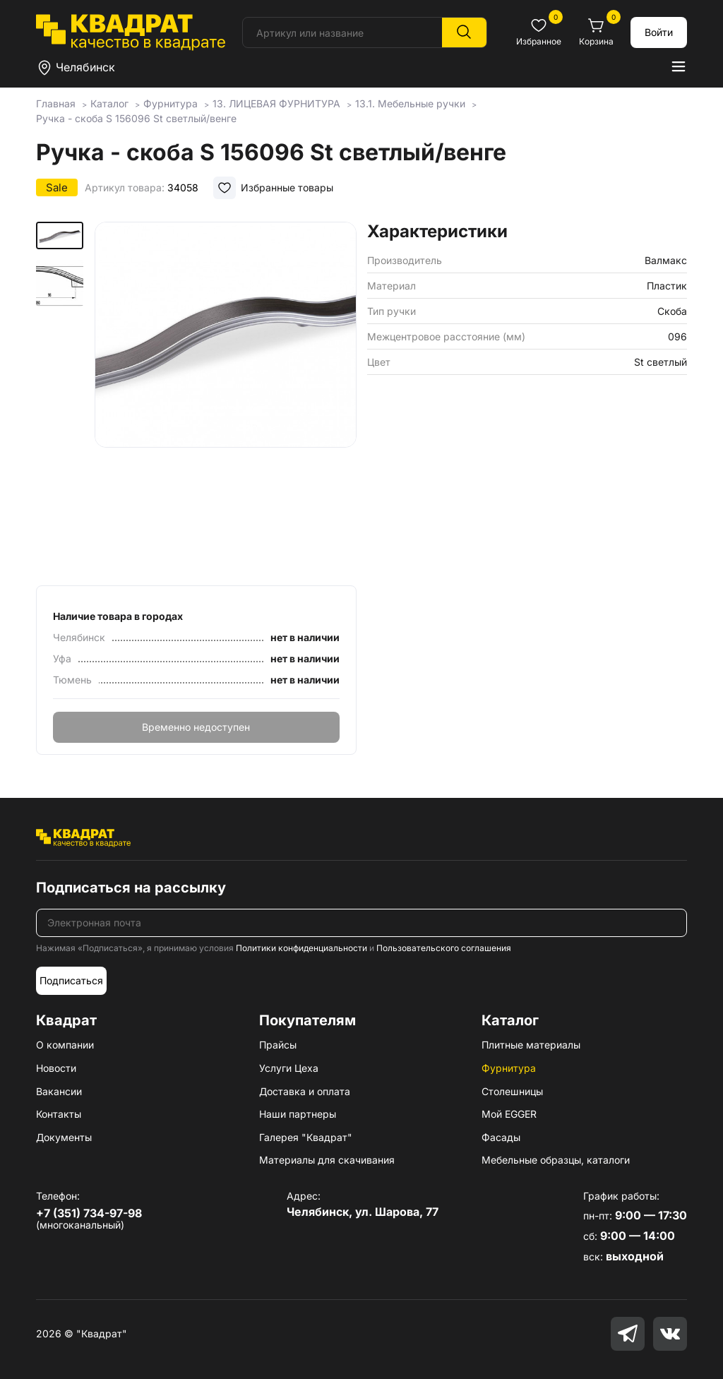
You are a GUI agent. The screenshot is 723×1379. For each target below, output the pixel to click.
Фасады (501, 1137)
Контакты (58, 1114)
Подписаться (71, 980)
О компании (65, 1045)
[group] (226, 399)
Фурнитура (509, 1068)
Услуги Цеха (288, 1068)
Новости (56, 1068)
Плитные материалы (531, 1045)
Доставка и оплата (304, 1091)
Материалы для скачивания (327, 1160)
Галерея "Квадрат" (305, 1137)
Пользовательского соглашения (443, 948)
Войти (659, 32)
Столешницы (512, 1091)
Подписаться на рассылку (131, 887)
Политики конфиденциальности (301, 948)
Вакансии (59, 1091)
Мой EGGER (509, 1114)
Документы (64, 1137)
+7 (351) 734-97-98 (89, 1213)
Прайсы (278, 1045)
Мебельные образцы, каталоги (556, 1160)
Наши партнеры (297, 1114)
